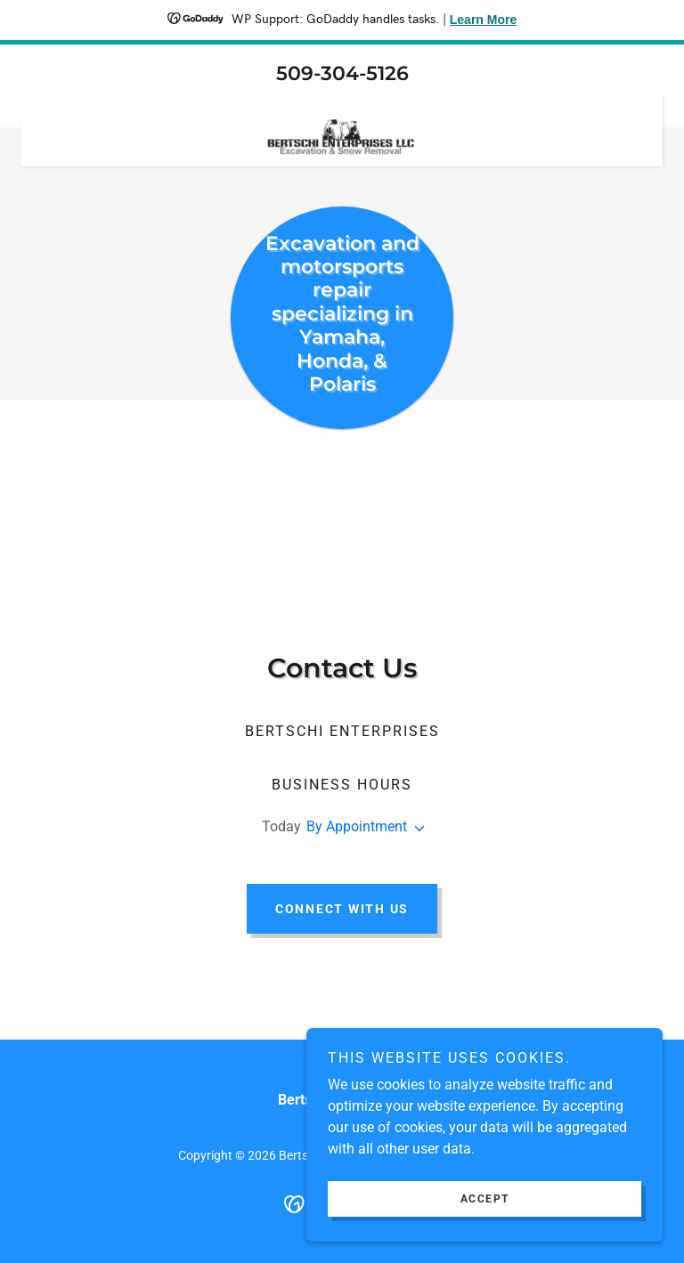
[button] (416, 829)
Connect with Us (342, 909)
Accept (484, 1199)
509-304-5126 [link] (342, 73)
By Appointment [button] (356, 826)
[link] (342, 102)
